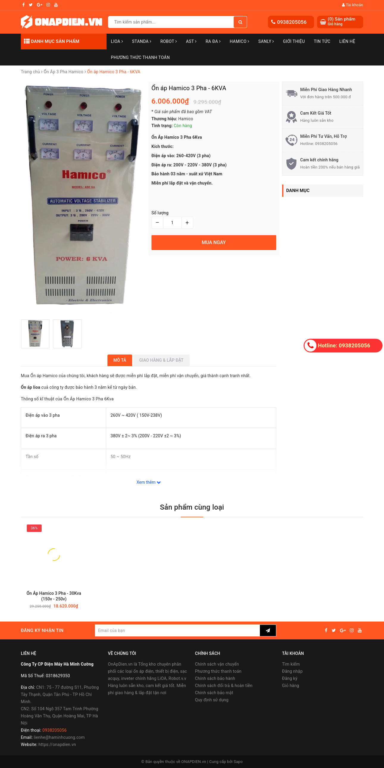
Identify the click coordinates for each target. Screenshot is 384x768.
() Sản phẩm (341, 21)
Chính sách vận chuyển (217, 664)
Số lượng (160, 212)
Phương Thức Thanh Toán (140, 57)
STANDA (141, 41)
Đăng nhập (292, 671)
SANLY (266, 41)
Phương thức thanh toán (218, 671)
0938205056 (292, 22)
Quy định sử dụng (212, 699)
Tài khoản (352, 5)
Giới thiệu (294, 41)
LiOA (117, 41)
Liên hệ (347, 41)
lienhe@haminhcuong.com (59, 737)
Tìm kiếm (291, 664)
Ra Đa (213, 41)
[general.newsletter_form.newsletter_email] (177, 630)
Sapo (238, 761)
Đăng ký (290, 678)
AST (191, 41)
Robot (168, 41)
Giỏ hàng (290, 685)
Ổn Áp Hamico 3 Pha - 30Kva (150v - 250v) (53, 596)
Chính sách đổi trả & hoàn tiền (223, 685)
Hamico (239, 41)
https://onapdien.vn (57, 744)
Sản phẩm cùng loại (192, 507)
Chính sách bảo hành (215, 678)
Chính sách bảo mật (214, 692)
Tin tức (322, 41)
